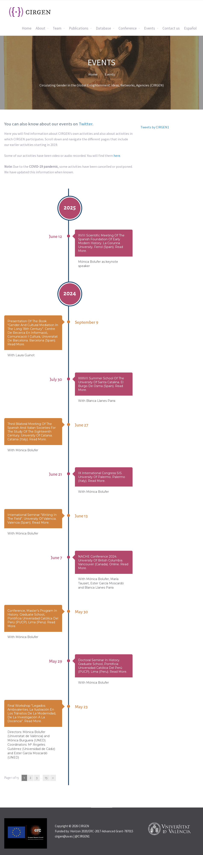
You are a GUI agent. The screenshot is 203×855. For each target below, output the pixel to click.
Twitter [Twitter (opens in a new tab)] (85, 124)
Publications (78, 28)
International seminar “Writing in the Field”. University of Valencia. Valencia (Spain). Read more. (32, 518)
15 (46, 777)
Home (26, 28)
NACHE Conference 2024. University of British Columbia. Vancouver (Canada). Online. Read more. (103, 562)
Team (57, 28)
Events (149, 28)
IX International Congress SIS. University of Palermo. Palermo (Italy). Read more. (101, 477)
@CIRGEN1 (82, 836)
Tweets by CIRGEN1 (154, 127)
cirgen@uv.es (64, 836)
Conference (127, 28)
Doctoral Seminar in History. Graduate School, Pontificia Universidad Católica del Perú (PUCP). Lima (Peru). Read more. (102, 666)
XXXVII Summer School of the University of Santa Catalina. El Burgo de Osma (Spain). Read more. (101, 384)
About (40, 28)
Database (103, 28)
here (117, 155)
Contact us (171, 28)
